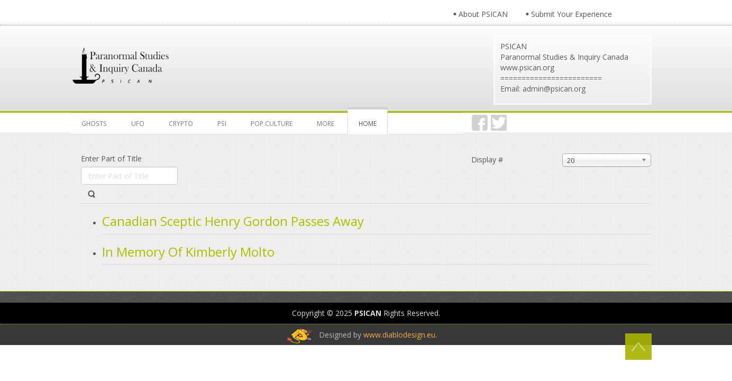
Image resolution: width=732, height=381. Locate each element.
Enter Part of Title (112, 158)
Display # (487, 160)
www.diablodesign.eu (399, 335)
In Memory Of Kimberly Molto (188, 251)
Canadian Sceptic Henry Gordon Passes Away (233, 221)
